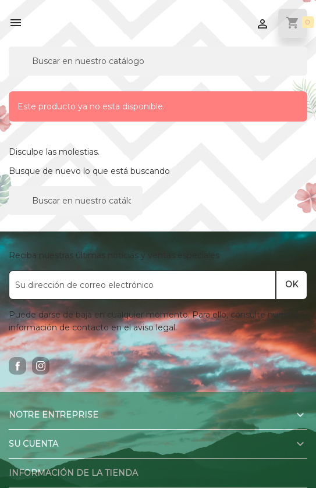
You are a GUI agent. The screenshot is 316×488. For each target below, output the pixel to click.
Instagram (40, 366)
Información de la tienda (73, 473)
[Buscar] (158, 61)
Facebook (17, 366)
